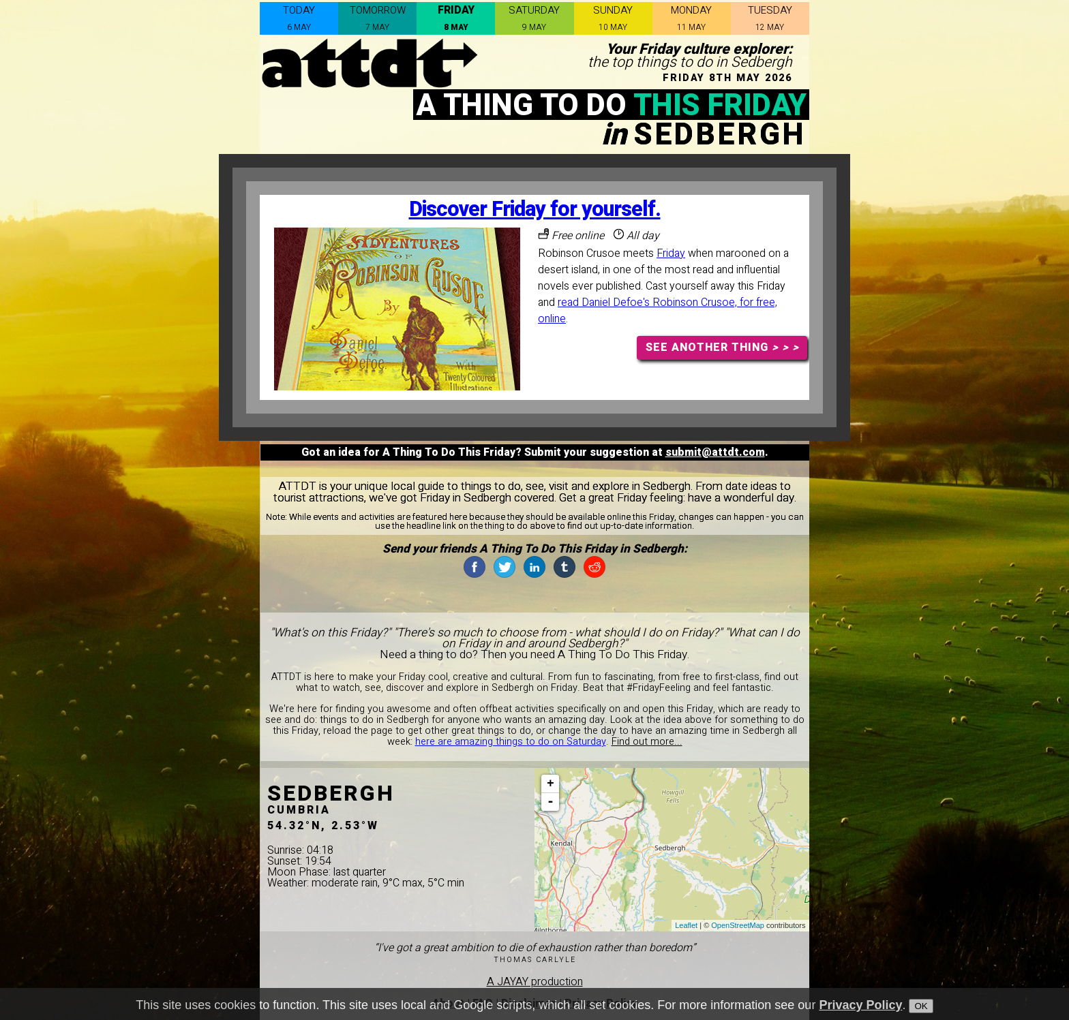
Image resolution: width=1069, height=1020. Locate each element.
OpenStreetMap (737, 925)
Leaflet (686, 925)
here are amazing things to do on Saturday (510, 742)
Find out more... (647, 742)
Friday (671, 253)
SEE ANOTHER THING (722, 347)
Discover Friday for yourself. (535, 209)
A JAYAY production (535, 982)
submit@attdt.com (715, 452)
